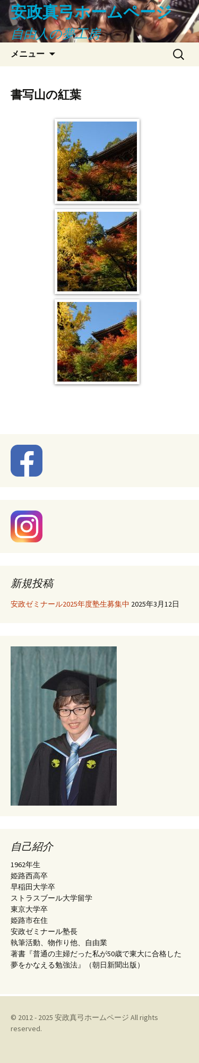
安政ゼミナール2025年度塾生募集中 (70, 604)
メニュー (28, 53)
